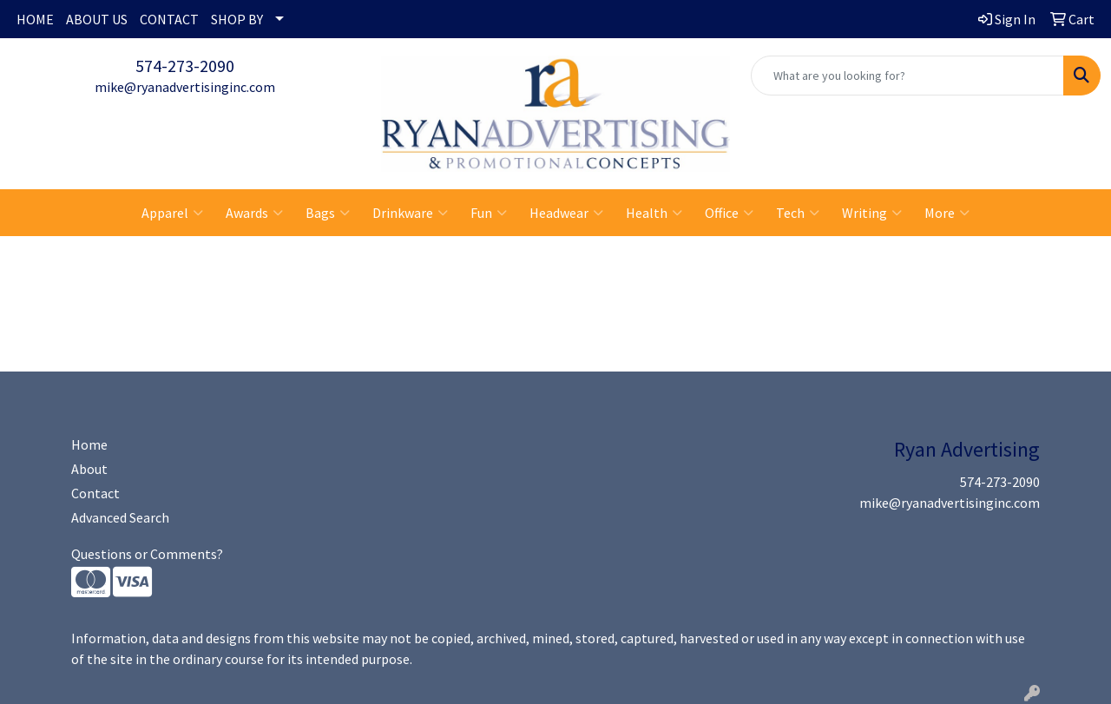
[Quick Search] (907, 75)
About (89, 468)
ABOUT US (97, 19)
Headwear (566, 212)
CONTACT (169, 19)
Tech (797, 212)
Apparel (172, 212)
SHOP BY (237, 19)
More (947, 212)
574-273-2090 (184, 65)
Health (654, 212)
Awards (254, 212)
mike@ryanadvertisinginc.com (185, 86)
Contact (95, 493)
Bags (328, 212)
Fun (488, 212)
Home (89, 444)
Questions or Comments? (147, 554)
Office (729, 212)
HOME (35, 19)
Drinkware (410, 212)
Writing (872, 212)
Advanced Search (120, 517)
